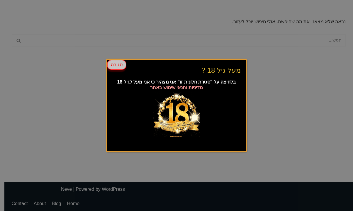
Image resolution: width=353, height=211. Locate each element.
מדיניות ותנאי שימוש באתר (176, 87)
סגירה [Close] (117, 64)
